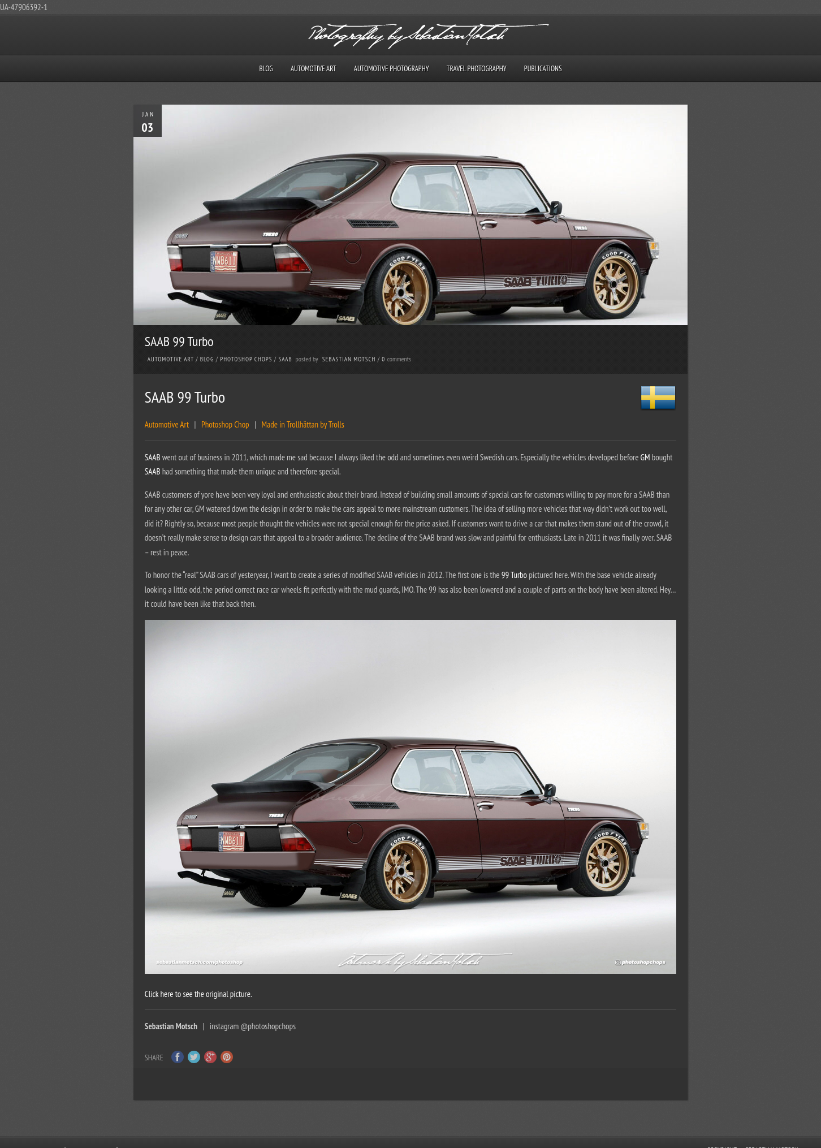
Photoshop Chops (246, 359)
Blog (266, 69)
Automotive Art (313, 69)
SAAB (285, 359)
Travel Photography (477, 69)
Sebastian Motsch (349, 359)
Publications (543, 69)
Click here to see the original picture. (198, 994)
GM (646, 457)
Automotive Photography (391, 69)
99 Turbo (514, 574)
